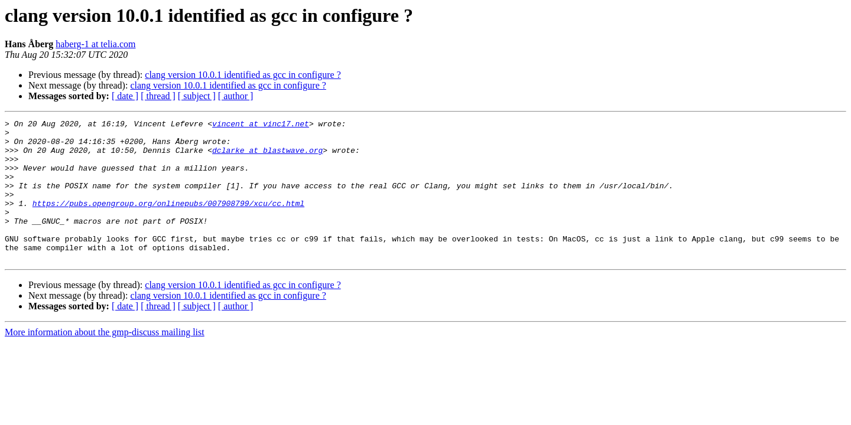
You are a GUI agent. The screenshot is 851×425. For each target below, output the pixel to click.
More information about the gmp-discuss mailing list (104, 360)
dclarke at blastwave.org (267, 157)
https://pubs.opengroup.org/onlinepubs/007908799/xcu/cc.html (168, 220)
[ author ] (236, 96)
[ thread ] (158, 96)
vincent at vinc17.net (260, 125)
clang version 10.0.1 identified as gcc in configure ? (242, 75)
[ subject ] (197, 96)
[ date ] (125, 96)
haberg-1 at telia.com (95, 44)
